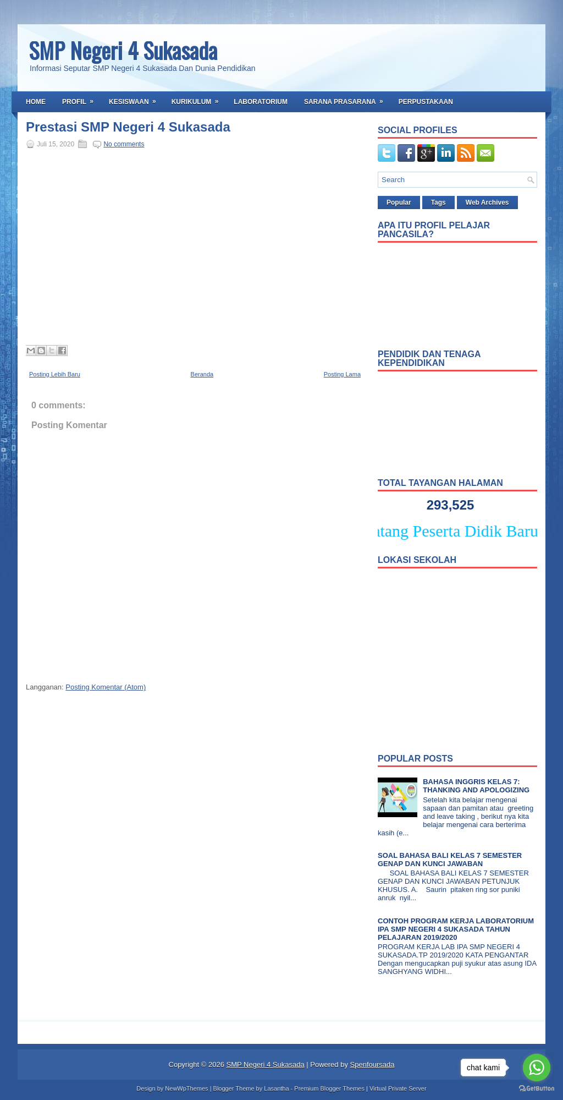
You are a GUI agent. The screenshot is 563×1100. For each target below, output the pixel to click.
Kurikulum (199, 98)
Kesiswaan (136, 98)
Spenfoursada (372, 1064)
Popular (399, 202)
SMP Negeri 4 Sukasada (123, 50)
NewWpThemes (186, 1088)
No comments (123, 144)
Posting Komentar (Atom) (105, 687)
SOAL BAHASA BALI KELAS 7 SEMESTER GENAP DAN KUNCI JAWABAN (450, 859)
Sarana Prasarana (347, 98)
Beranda (202, 374)
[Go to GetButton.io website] (536, 1088)
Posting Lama (342, 374)
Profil (81, 98)
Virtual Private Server (398, 1088)
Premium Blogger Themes (329, 1088)
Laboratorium (261, 102)
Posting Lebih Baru (54, 374)
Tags (438, 202)
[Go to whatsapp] (536, 1067)
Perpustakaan (426, 102)
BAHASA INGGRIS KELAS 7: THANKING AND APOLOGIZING (476, 786)
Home (36, 102)
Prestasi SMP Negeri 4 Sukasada (128, 127)
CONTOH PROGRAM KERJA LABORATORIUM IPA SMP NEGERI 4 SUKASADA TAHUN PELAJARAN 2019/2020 (456, 929)
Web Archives (487, 202)
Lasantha (276, 1088)
